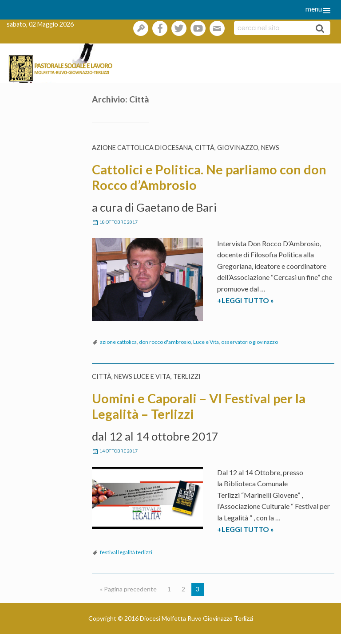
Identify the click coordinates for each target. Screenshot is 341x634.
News (270, 147)
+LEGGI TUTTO (262, 300)
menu (313, 8)
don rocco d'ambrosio (165, 342)
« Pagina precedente (128, 589)
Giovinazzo (237, 147)
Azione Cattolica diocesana (142, 147)
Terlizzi (187, 376)
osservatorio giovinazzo (249, 342)
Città (204, 147)
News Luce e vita (142, 376)
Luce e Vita (206, 342)
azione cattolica (118, 342)
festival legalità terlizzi (126, 552)
